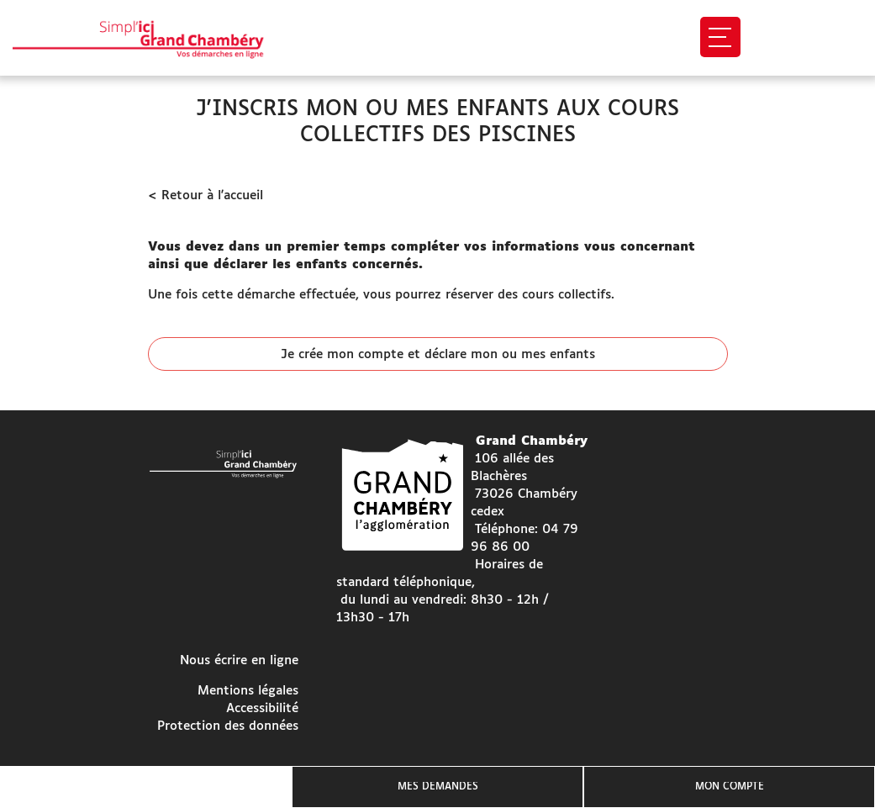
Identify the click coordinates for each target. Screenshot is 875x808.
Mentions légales (248, 690)
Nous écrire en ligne (239, 660)
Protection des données (227, 726)
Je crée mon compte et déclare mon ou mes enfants (438, 354)
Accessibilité (262, 708)
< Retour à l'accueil (205, 195)
